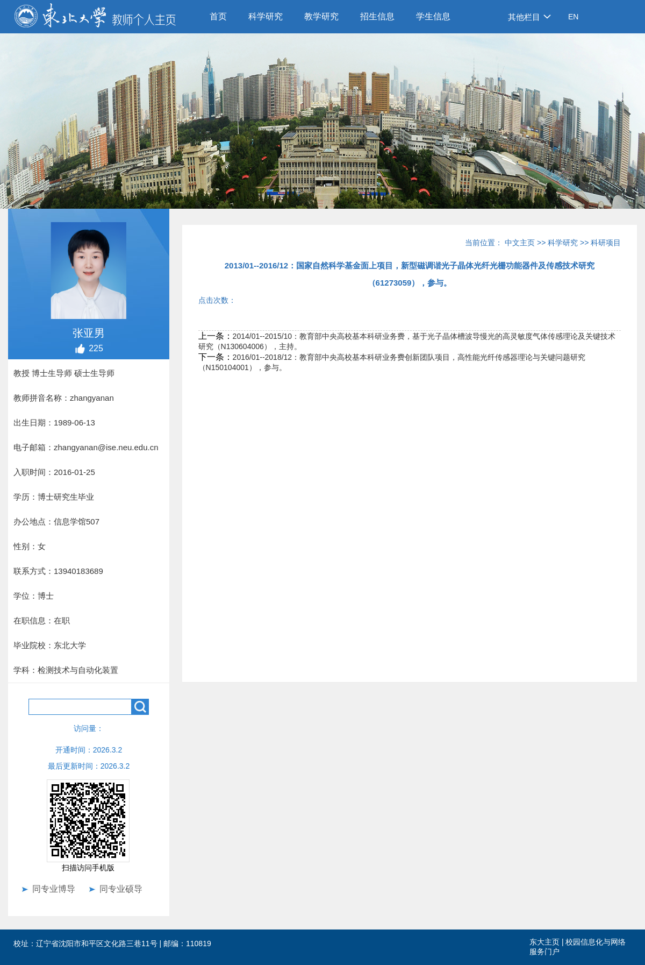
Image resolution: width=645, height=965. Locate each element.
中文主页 (520, 242)
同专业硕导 (120, 888)
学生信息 (433, 16)
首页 (218, 16)
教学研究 (321, 16)
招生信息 (377, 16)
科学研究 (265, 16)
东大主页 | (547, 942)
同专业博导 (53, 888)
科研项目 (606, 242)
